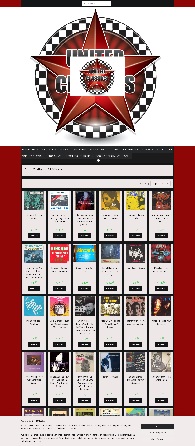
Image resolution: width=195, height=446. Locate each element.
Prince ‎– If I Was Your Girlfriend (161, 222)
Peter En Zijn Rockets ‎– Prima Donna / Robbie (110, 223)
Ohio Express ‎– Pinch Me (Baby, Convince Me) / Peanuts (59, 223)
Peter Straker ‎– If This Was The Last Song (135, 222)
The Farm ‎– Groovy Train (135, 334)
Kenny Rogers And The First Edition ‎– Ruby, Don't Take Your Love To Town (34, 173)
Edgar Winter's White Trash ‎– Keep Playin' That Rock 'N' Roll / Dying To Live (85, 120)
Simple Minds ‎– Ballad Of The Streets (59, 334)
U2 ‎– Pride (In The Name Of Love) (34, 384)
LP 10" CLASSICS (163, 49)
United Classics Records (33, 49)
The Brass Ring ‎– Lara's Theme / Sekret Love (110, 335)
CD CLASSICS (56, 56)
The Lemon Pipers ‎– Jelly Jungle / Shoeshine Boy (161, 335)
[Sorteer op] (160, 83)
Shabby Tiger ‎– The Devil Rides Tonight (34, 334)
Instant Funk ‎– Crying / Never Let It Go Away (161, 118)
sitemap (110, 441)
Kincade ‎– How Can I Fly (85, 169)
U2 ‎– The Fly (59, 382)
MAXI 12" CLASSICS (111, 49)
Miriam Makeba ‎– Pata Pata (34, 222)
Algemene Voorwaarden (32, 418)
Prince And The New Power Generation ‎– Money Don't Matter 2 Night (59, 281)
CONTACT (124, 56)
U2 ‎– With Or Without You (84, 384)
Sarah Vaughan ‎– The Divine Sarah (161, 278)
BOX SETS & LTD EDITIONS (80, 56)
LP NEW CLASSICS (58, 49)
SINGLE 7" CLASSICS (33, 56)
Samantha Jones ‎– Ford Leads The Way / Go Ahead (136, 279)
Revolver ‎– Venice (110, 276)
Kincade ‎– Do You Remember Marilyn (59, 169)
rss (116, 441)
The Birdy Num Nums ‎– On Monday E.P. (85, 334)
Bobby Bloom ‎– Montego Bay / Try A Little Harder (59, 118)
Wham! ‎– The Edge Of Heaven (135, 384)
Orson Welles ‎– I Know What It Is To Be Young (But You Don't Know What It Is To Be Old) (85, 227)
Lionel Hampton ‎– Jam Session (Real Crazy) (110, 171)
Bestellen (34, 135)
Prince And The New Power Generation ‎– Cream (34, 279)
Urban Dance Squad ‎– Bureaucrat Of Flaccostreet (110, 385)
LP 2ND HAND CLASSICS (85, 49)
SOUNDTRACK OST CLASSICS (138, 49)
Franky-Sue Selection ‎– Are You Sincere (110, 116)
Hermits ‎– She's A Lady (136, 116)
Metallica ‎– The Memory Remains (161, 169)
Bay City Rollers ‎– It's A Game (34, 116)
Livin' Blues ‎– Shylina (135, 168)
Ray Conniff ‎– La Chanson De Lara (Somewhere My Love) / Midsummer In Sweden (85, 283)
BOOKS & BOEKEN (105, 56)
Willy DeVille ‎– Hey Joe (161, 382)
